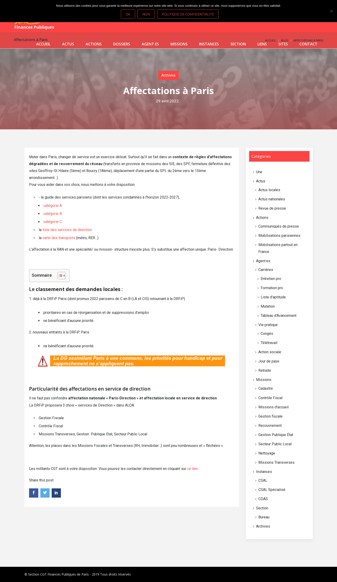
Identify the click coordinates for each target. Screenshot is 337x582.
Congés (267, 333)
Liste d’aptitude (273, 297)
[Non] (331, 11)
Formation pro (272, 288)
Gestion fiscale (270, 416)
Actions (94, 44)
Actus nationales (271, 199)
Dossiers (121, 44)
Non (146, 14)
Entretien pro (271, 278)
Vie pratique (268, 325)
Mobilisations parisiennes (279, 235)
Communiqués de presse (278, 226)
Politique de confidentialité (188, 14)
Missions (179, 44)
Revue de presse (272, 208)
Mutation (268, 306)
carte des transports (58, 238)
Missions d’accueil (273, 407)
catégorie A (52, 205)
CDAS (263, 499)
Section (238, 44)
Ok (128, 14)
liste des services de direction (67, 230)
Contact (308, 44)
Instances (209, 44)
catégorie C (52, 222)
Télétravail (269, 343)
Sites (283, 44)
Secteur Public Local (275, 444)
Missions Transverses (276, 462)
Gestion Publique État (275, 435)
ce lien (192, 468)
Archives (168, 75)
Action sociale (269, 352)
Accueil (43, 44)
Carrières (265, 269)
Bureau (263, 517)
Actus (68, 44)
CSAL (262, 480)
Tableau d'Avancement (278, 315)
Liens (262, 44)
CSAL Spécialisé (271, 489)
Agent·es (150, 44)
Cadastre (265, 388)
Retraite (264, 370)
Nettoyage (266, 453)
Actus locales (269, 190)
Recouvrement (270, 425)
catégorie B (52, 213)
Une (259, 172)
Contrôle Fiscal (270, 398)
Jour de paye (268, 361)
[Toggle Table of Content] (59, 275)
